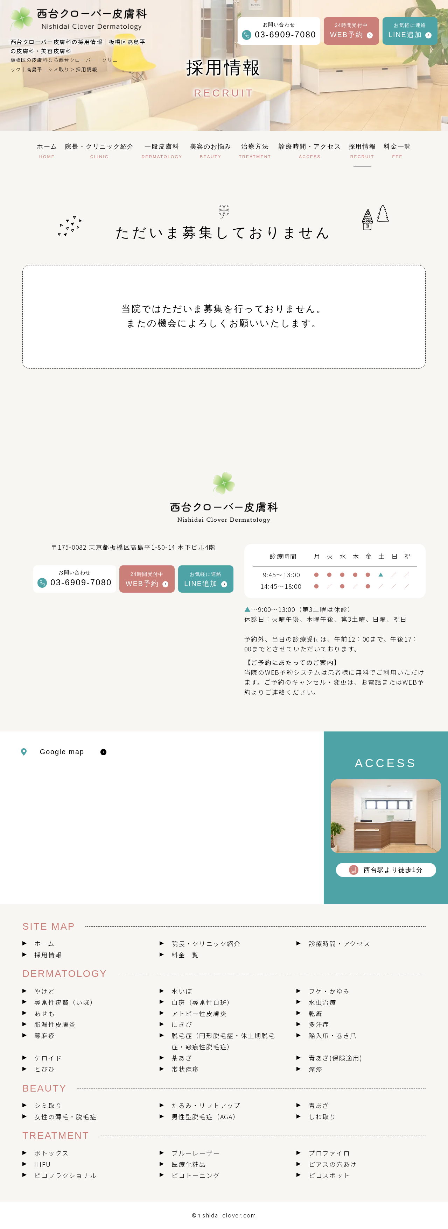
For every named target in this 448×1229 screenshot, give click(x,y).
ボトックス (51, 1152)
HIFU (42, 1164)
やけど (44, 990)
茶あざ (182, 1057)
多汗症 (319, 1024)
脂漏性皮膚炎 (55, 1024)
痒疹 (316, 1068)
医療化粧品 (189, 1164)
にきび (182, 1024)
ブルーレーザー (196, 1152)
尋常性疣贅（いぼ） (65, 1002)
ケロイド (48, 1057)
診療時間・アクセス (340, 943)
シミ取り (48, 1105)
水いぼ (182, 990)
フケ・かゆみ (329, 990)
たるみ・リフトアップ (206, 1105)
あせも (44, 1013)
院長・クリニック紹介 (206, 943)
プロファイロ (329, 1152)
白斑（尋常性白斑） (203, 1002)
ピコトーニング (196, 1175)
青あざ (319, 1105)
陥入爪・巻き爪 (333, 1035)
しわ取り (322, 1116)
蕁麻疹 (44, 1035)
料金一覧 (185, 954)
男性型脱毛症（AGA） (206, 1116)
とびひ (44, 1068)
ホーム (44, 943)
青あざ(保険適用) (336, 1057)
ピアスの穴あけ (333, 1164)
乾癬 (316, 1013)
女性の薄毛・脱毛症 (65, 1116)
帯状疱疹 (185, 1068)
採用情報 (48, 954)
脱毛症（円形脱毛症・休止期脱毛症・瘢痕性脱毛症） (223, 1041)
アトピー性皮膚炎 (199, 1013)
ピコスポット (329, 1175)
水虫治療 (322, 1002)
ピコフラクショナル (65, 1175)
